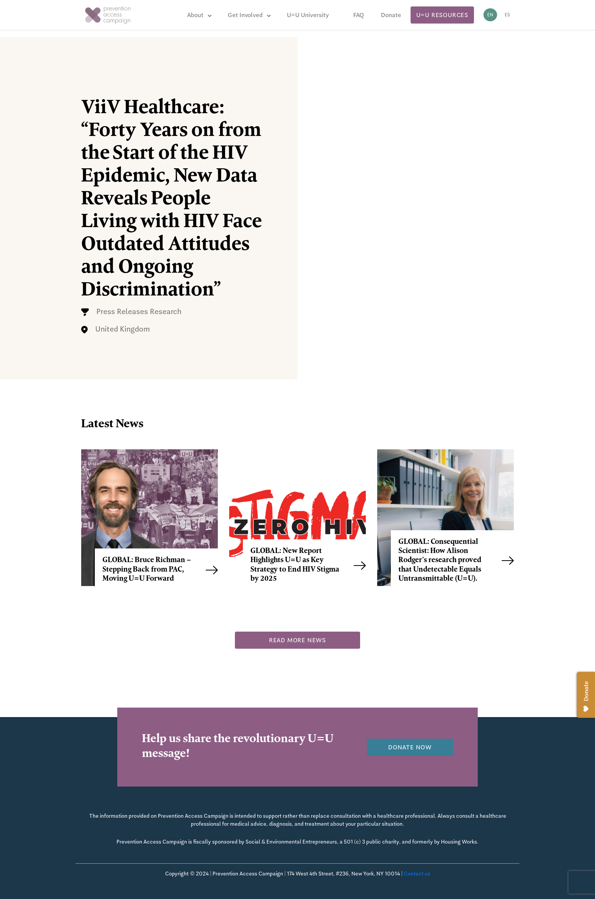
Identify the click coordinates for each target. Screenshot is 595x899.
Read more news (297, 640)
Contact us (417, 874)
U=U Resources (442, 15)
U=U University (308, 15)
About (195, 15)
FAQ (358, 15)
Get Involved (245, 15)
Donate (391, 15)
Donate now (410, 747)
